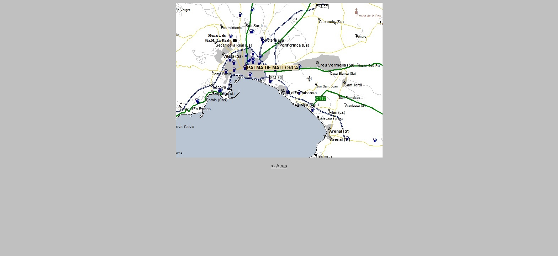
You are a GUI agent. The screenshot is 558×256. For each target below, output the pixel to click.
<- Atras (279, 166)
